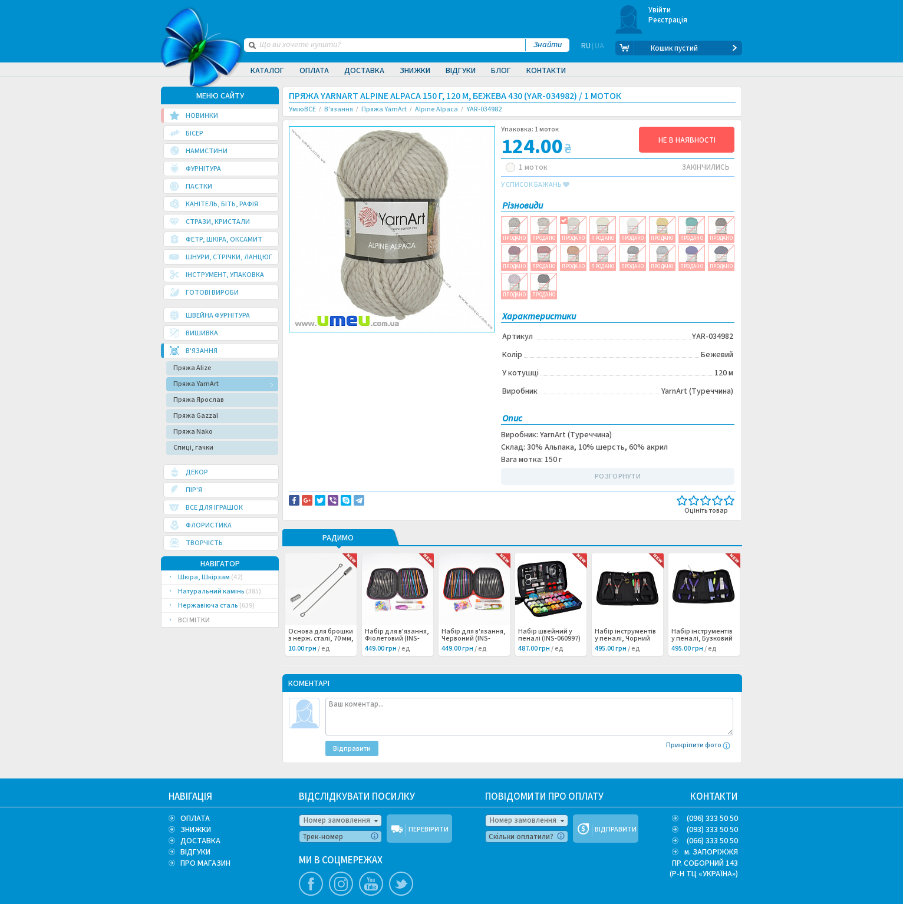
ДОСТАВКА (200, 841)
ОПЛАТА (195, 818)
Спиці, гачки (193, 448)
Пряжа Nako (193, 432)
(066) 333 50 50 (712, 841)
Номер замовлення (337, 820)
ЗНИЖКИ (195, 829)
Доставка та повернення (339, 342)
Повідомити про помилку (435, 342)
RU (586, 48)
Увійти (659, 10)
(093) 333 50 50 (712, 829)
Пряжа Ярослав (198, 400)
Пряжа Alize (192, 368)
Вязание (313, 355)
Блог (501, 71)
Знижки (415, 71)
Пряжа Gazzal (195, 416)
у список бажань (535, 185)
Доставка (364, 71)
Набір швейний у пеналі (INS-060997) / (549, 638)
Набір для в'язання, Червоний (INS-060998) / (473, 638)
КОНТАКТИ (714, 797)
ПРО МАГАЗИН (205, 863)
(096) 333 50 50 (712, 818)
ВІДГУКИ (195, 852)
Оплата (314, 71)
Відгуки (461, 71)
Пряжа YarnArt (196, 384)
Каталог (267, 71)
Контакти (546, 71)
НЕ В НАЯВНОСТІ (687, 140)
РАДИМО (338, 538)
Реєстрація (668, 20)
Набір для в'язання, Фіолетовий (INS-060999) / (397, 638)
